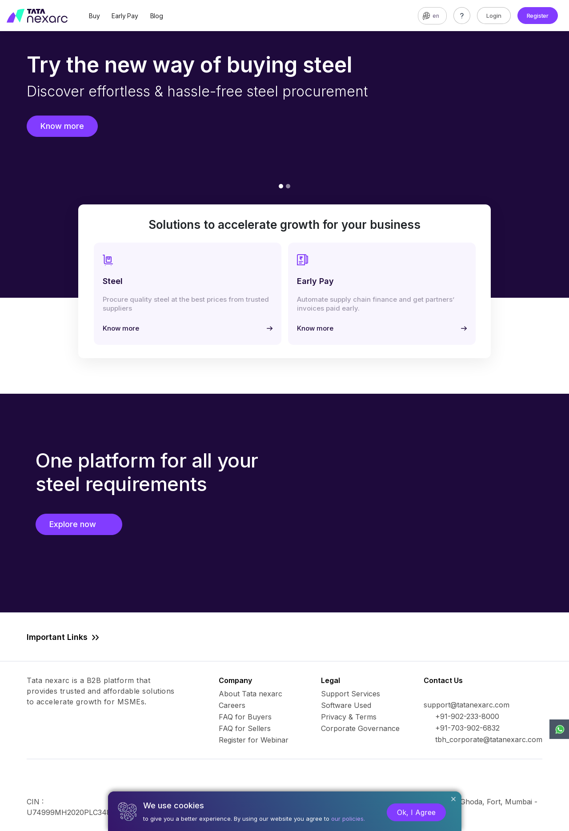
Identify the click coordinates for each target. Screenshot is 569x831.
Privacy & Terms (349, 716)
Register (538, 15)
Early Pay (125, 16)
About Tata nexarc (250, 693)
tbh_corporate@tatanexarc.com (488, 739)
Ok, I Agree (416, 812)
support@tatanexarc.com (466, 704)
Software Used (346, 705)
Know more (62, 126)
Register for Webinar (254, 739)
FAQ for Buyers (245, 716)
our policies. (348, 818)
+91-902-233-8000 (467, 716)
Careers (232, 705)
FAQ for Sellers (245, 728)
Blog (156, 16)
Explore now (78, 524)
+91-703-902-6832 (467, 727)
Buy (94, 16)
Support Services (350, 693)
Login (493, 15)
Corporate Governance (360, 728)
